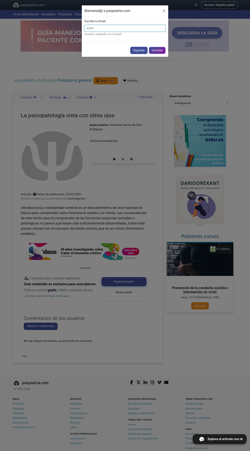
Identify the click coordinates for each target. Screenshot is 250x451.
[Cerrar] (164, 11)
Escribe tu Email (95, 21)
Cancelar (157, 50)
